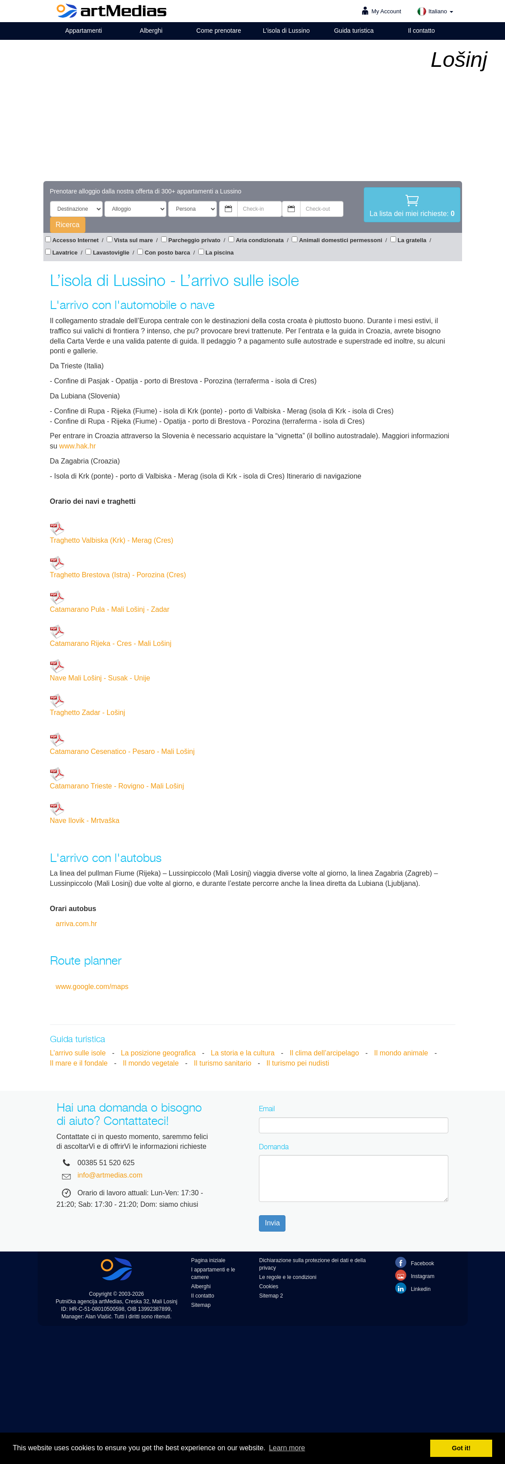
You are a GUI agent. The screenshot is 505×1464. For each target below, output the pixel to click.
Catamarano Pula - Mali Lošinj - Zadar (110, 602)
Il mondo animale (401, 1053)
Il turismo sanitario (222, 1063)
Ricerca (68, 224)
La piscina (219, 252)
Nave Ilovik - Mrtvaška (85, 813)
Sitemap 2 (271, 1296)
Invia (272, 1223)
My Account (386, 11)
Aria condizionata (260, 240)
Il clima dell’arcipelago (324, 1053)
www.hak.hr (77, 446)
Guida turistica (354, 30)
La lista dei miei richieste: (412, 205)
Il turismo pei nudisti (297, 1063)
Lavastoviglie (111, 252)
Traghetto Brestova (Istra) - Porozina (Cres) (118, 567)
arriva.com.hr (76, 923)
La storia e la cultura (242, 1053)
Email (267, 1108)
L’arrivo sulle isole (78, 1053)
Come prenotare (219, 30)
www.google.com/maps (92, 986)
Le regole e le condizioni (287, 1277)
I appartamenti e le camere (213, 1273)
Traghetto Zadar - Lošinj (87, 705)
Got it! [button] (461, 1448)
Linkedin (413, 1288)
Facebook (414, 1262)
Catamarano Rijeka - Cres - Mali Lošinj (111, 636)
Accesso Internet (75, 240)
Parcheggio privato (194, 240)
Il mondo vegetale (150, 1063)
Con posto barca (167, 252)
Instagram (415, 1275)
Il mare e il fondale (79, 1063)
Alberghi (151, 30)
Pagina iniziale (208, 1260)
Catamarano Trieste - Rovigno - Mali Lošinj (117, 778)
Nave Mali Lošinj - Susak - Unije (100, 670)
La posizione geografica (158, 1053)
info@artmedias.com (110, 1175)
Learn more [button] (287, 1448)
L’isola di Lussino (286, 30)
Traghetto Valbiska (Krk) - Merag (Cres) (111, 532)
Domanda (274, 1147)
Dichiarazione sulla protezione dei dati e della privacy (312, 1264)
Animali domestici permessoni (340, 240)
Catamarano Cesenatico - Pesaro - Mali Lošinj (122, 744)
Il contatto (421, 30)
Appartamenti (83, 30)
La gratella (411, 240)
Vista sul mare (133, 240)
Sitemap (201, 1305)
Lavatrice (64, 252)
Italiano (435, 11)
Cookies (268, 1286)
